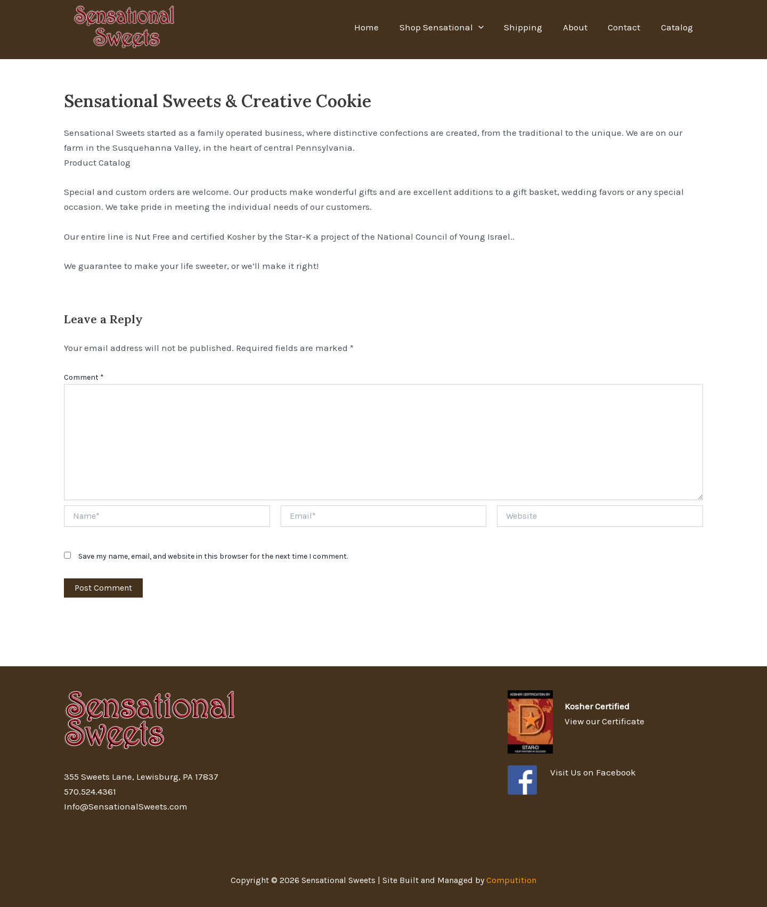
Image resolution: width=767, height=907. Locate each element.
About (581, 27)
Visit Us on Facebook (593, 772)
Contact (627, 27)
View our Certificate (604, 721)
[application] (489, 27)
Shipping (531, 27)
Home (380, 27)
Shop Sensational (452, 27)
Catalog (678, 27)
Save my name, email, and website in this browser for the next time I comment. (213, 556)
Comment (84, 377)
